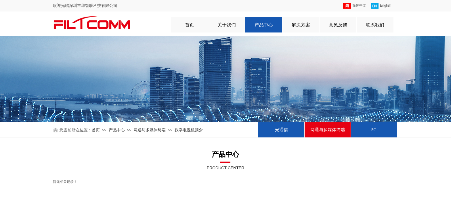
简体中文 (354, 6)
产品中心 (264, 24)
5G (374, 129)
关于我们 (226, 24)
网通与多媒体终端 (327, 129)
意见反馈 (338, 24)
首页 (189, 24)
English (381, 6)
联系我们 (375, 24)
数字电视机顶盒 (189, 130)
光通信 (281, 129)
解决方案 (301, 24)
